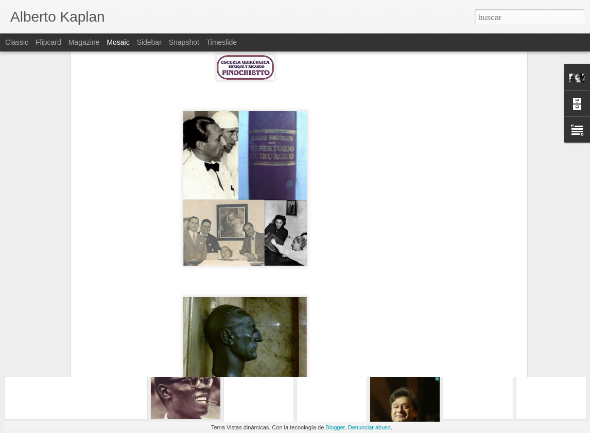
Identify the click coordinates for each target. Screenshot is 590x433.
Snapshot (184, 42)
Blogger (334, 427)
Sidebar (149, 42)
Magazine (84, 42)
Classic (16, 42)
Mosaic (118, 42)
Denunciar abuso (369, 427)
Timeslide (221, 42)
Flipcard (48, 42)
